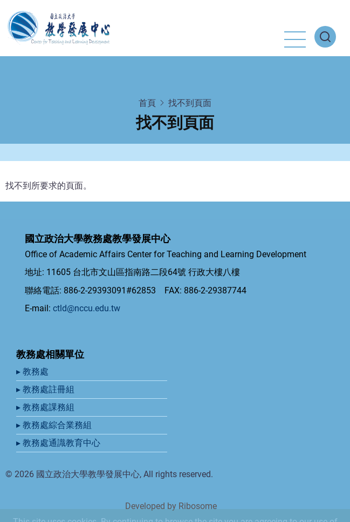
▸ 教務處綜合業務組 (55, 425)
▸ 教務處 (33, 371)
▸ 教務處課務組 (46, 407)
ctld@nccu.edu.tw (86, 308)
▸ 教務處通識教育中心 (59, 443)
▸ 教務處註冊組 (46, 389)
